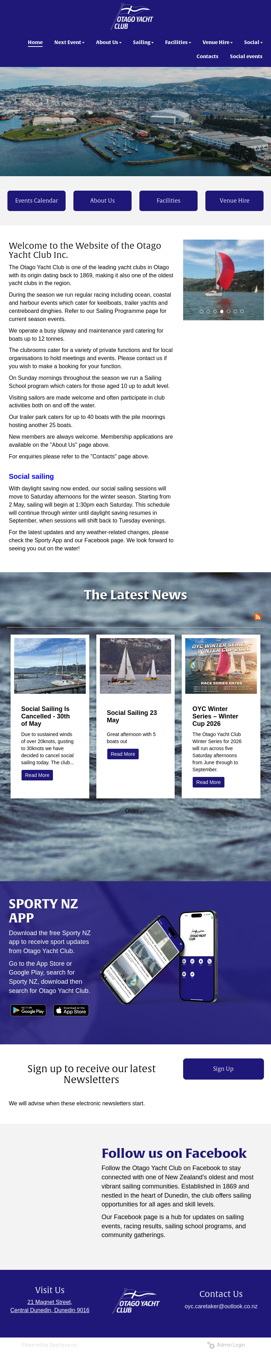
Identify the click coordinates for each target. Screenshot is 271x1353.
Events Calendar (36, 200)
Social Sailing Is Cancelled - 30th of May (45, 716)
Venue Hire (234, 200)
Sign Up (223, 1069)
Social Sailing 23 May (132, 716)
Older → (135, 811)
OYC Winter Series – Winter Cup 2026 (215, 716)
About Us (102, 200)
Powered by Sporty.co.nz (49, 1345)
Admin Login (226, 1345)
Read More (37, 775)
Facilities (168, 200)
